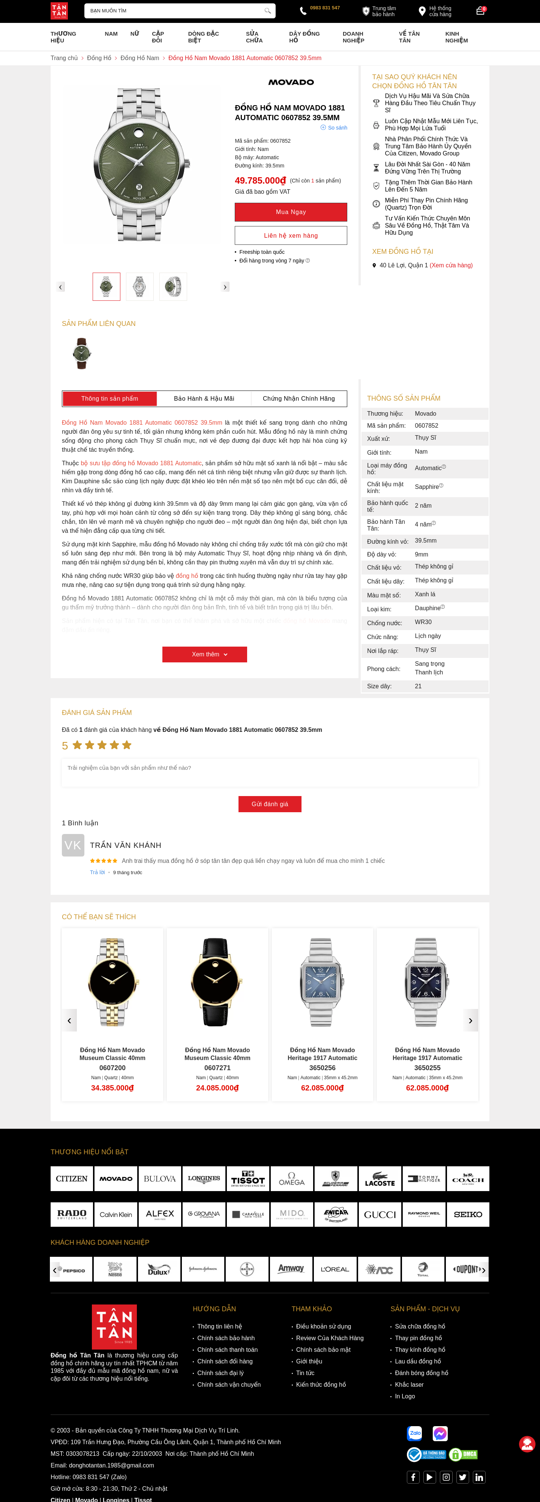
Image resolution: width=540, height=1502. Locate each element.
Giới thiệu (309, 1361)
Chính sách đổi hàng (225, 1361)
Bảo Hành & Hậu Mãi (204, 398)
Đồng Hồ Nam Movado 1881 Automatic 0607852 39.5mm (142, 422)
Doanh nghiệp (353, 37)
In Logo (405, 1396)
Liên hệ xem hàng (291, 235)
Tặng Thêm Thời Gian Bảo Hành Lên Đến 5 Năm (422, 186)
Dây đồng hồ (304, 37)
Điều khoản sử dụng (323, 1326)
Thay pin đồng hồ (418, 1338)
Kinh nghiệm (457, 37)
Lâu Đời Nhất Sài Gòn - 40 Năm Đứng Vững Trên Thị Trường (421, 168)
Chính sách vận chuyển (229, 1384)
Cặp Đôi (158, 37)
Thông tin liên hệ (219, 1326)
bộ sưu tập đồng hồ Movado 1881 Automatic (141, 463)
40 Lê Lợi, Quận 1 (422, 265)
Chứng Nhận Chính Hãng (299, 398)
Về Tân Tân (409, 37)
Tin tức (305, 1373)
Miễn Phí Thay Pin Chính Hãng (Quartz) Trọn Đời (420, 204)
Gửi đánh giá (270, 804)
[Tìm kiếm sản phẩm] (180, 10)
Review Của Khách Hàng (330, 1338)
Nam (111, 33)
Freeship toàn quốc (262, 252)
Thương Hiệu (63, 37)
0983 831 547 (325, 8)
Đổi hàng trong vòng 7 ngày (274, 261)
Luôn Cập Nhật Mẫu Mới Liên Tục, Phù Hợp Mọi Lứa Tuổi (425, 124)
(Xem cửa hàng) (451, 265)
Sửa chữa (254, 37)
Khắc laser (409, 1384)
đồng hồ (187, 576)
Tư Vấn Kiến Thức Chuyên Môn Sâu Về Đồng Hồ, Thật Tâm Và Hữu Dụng (421, 225)
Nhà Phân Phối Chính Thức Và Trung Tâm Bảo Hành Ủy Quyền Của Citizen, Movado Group (421, 146)
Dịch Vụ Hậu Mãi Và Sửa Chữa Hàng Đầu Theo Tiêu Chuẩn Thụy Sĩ (424, 103)
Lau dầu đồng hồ (418, 1361)
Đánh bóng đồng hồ (421, 1373)
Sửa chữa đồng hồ (420, 1326)
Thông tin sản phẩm (109, 398)
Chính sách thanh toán (227, 1350)
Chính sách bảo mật (323, 1350)
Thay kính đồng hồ (420, 1350)
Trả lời (97, 872)
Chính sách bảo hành (226, 1338)
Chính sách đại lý (220, 1373)
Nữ (134, 33)
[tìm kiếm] (268, 9)
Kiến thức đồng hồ (321, 1384)
